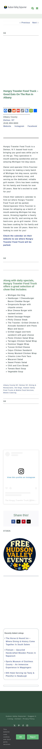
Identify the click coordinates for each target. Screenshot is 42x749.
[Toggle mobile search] (32, 8)
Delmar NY (23, 385)
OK (20, 737)
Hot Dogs (18, 388)
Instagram (21, 126)
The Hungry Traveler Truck (17, 500)
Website (8, 126)
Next (34, 23)
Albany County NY (10, 385)
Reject (32, 737)
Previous (26, 23)
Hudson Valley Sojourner (16, 716)
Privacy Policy (29, 719)
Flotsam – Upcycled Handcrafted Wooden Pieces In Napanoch (21, 653)
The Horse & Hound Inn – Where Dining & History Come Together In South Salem (20, 641)
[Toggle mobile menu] (37, 8)
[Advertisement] (21, 58)
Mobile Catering (9, 393)
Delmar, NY (8, 120)
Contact (18, 719)
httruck (35, 500)
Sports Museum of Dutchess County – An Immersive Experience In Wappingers (19, 665)
